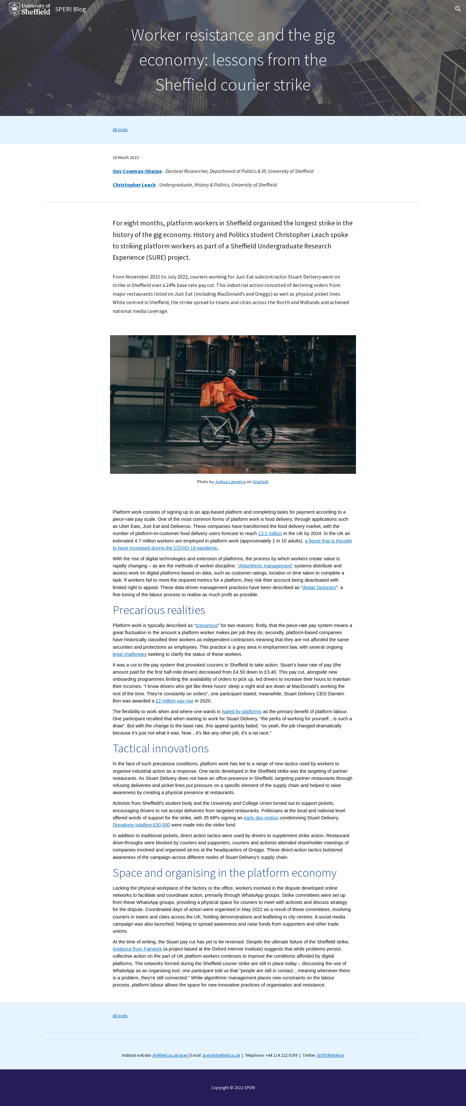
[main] (233, 58)
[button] (458, 9)
